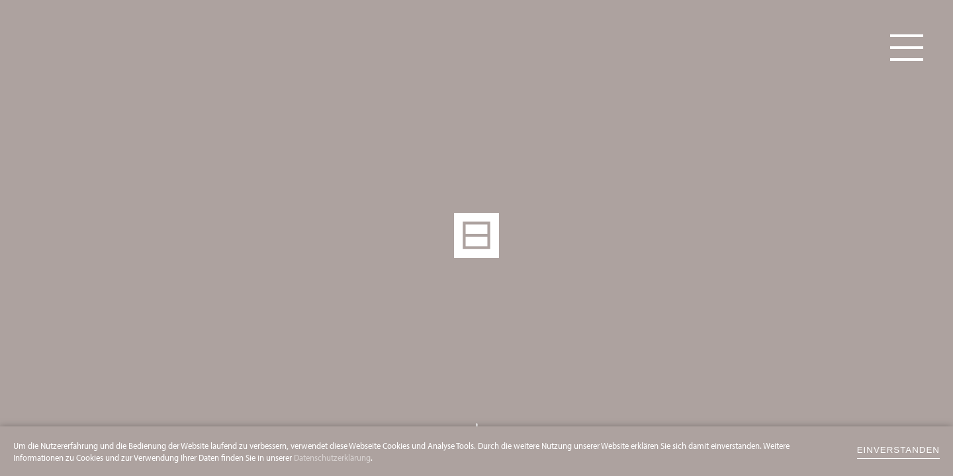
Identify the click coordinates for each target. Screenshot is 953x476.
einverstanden (898, 450)
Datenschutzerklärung (332, 457)
